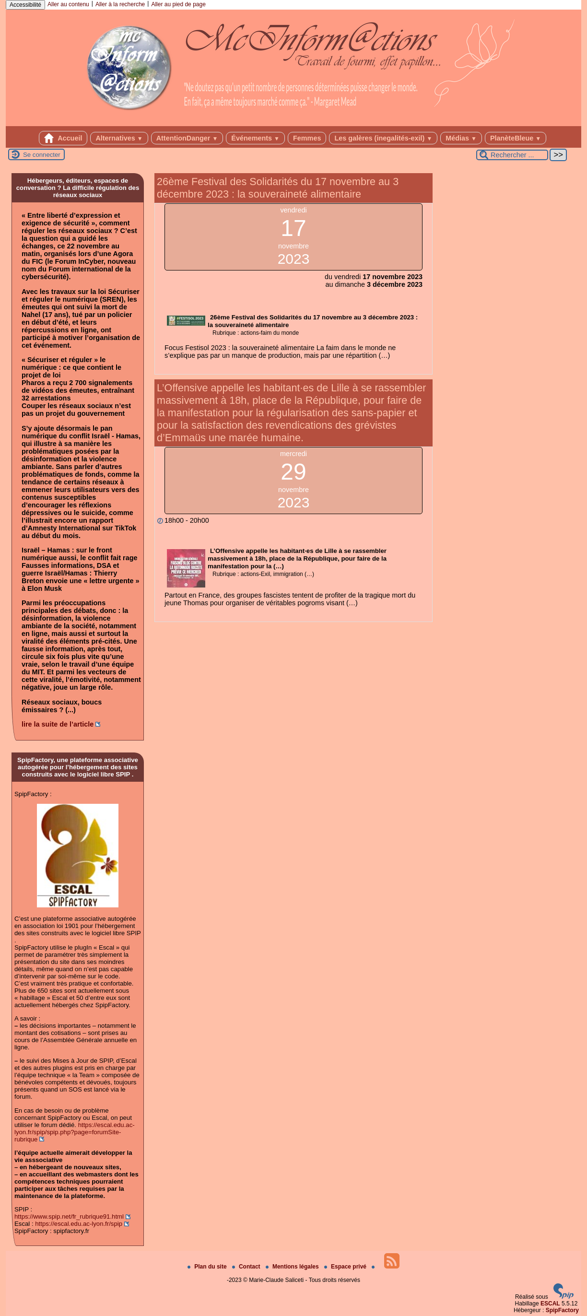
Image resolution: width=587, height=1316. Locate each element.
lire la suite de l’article (58, 724)
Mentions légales (293, 1266)
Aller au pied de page (178, 4)
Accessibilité (25, 4)
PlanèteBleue (515, 138)
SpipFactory (562, 1310)
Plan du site (208, 1266)
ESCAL (550, 1303)
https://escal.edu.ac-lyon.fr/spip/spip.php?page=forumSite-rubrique (74, 1132)
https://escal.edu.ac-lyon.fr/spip (78, 1223)
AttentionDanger (187, 138)
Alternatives (118, 138)
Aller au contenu (68, 4)
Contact (247, 1266)
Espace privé (346, 1266)
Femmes (307, 138)
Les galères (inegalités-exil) (383, 138)
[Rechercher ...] (512, 155)
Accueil (63, 138)
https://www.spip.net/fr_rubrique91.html (69, 1216)
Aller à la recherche (120, 4)
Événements (255, 138)
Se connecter (41, 154)
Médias (461, 138)
